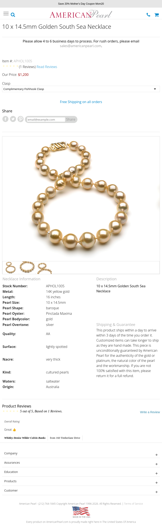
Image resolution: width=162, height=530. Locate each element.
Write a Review (150, 412)
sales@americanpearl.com (80, 46)
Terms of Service (133, 503)
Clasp (6, 83)
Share (70, 119)
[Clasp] (81, 89)
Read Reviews (46, 66)
